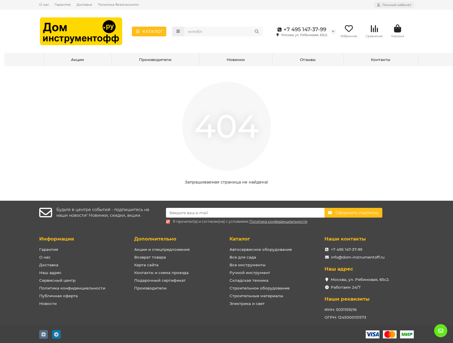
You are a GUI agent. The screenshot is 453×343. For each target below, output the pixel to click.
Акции (77, 59)
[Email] (245, 213)
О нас (44, 5)
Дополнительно (155, 239)
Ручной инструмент (250, 272)
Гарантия (63, 5)
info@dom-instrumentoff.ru (358, 257)
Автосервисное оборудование (261, 249)
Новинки (236, 59)
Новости (48, 303)
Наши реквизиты (347, 299)
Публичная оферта (58, 295)
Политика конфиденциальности (72, 288)
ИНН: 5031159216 (341, 309)
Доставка (84, 5)
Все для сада (243, 257)
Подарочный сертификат (160, 280)
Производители (155, 59)
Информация (56, 239)
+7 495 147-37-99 (301, 29)
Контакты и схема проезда (161, 272)
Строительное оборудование (260, 288)
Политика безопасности (118, 5)
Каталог (240, 239)
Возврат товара (150, 257)
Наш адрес (50, 272)
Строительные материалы (256, 295)
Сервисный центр (57, 280)
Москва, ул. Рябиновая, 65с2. (360, 279)
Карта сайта (146, 265)
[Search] (223, 31)
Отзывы (308, 59)
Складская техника (249, 280)
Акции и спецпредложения (162, 249)
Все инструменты (248, 265)
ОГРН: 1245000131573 (345, 317)
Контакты (380, 59)
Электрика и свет (247, 303)
